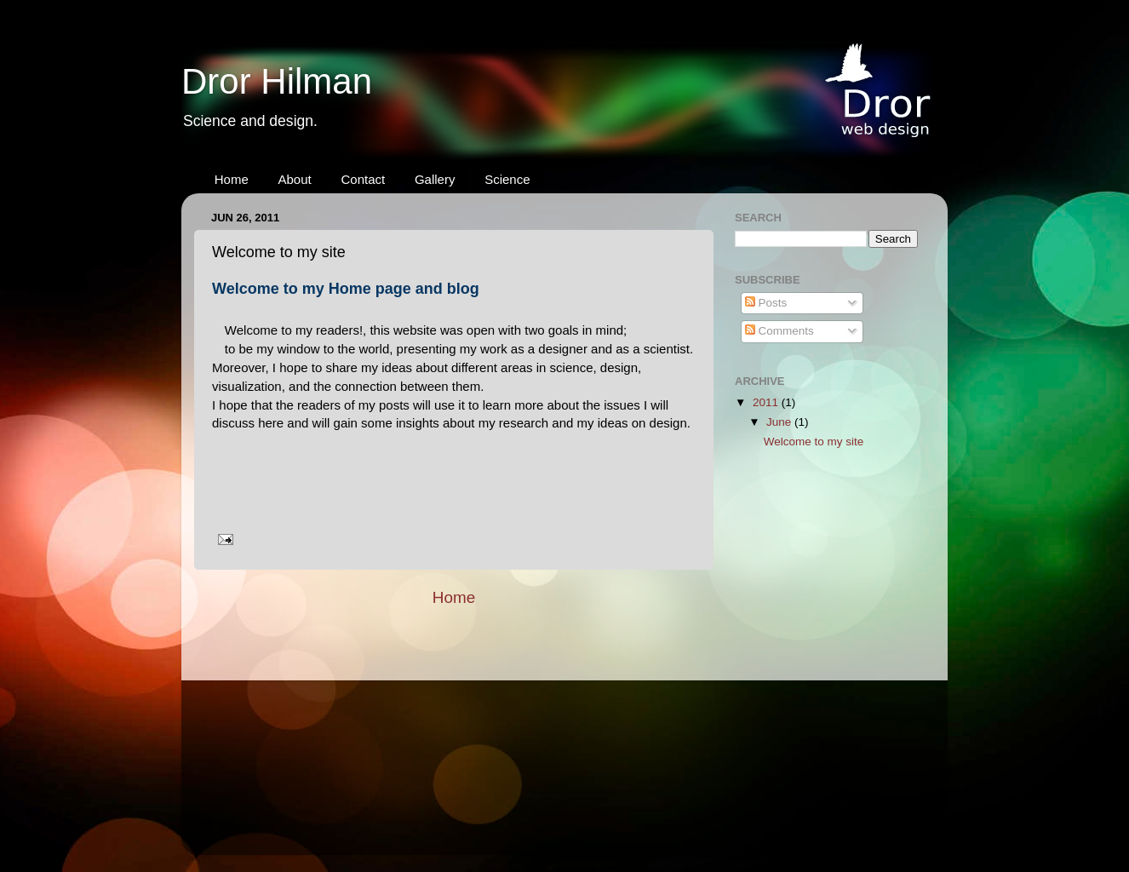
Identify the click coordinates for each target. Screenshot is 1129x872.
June (780, 422)
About (295, 179)
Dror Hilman (276, 81)
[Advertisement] (820, 574)
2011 (767, 402)
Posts (766, 302)
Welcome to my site (814, 441)
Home (232, 179)
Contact (363, 179)
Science (507, 179)
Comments (779, 330)
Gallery (435, 179)
